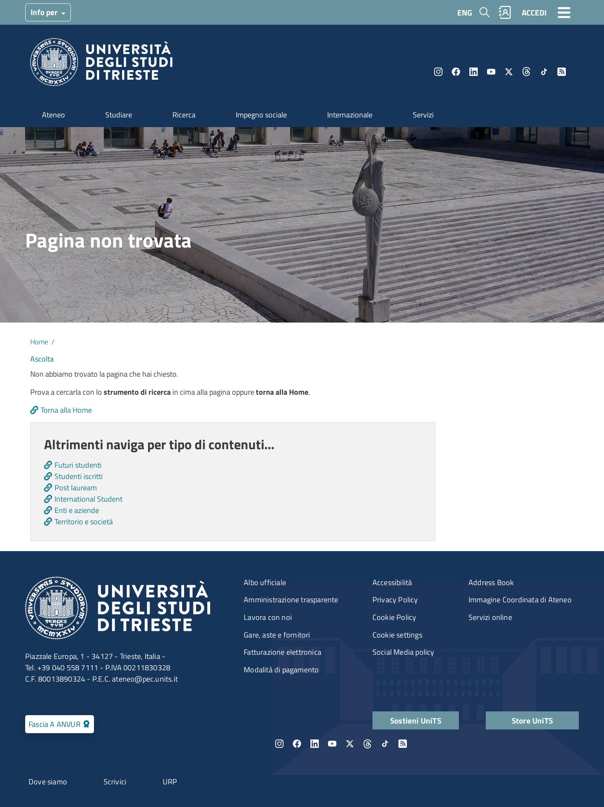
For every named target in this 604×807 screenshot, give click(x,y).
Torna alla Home (66, 410)
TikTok (544, 71)
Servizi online (490, 617)
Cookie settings (397, 634)
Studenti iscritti (79, 476)
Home (39, 341)
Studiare (118, 114)
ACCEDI (534, 12)
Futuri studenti (78, 465)
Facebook (455, 71)
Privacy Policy (395, 599)
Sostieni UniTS (415, 720)
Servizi (423, 114)
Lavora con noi (268, 617)
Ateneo (53, 114)
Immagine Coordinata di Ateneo (520, 599)
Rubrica (505, 12)
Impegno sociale (261, 114)
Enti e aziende (77, 510)
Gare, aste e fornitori (277, 634)
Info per (45, 12)
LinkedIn (473, 71)
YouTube (491, 71)
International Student (88, 499)
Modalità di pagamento (281, 669)
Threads (526, 71)
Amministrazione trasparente (291, 599)
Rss (561, 71)
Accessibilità (392, 582)
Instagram (438, 71)
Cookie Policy (394, 617)
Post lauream (76, 487)
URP (170, 781)
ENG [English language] (464, 12)
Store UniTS (532, 720)
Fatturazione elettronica (282, 652)
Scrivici (115, 781)
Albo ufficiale (265, 582)
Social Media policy (403, 652)
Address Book (491, 582)
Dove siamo (48, 781)
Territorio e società (84, 521)
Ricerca (183, 114)
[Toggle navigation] (564, 12)
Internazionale (349, 114)
